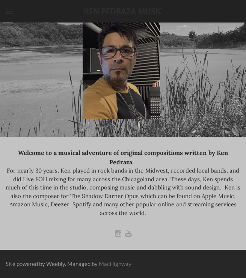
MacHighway (115, 263)
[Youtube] (128, 233)
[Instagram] (118, 233)
